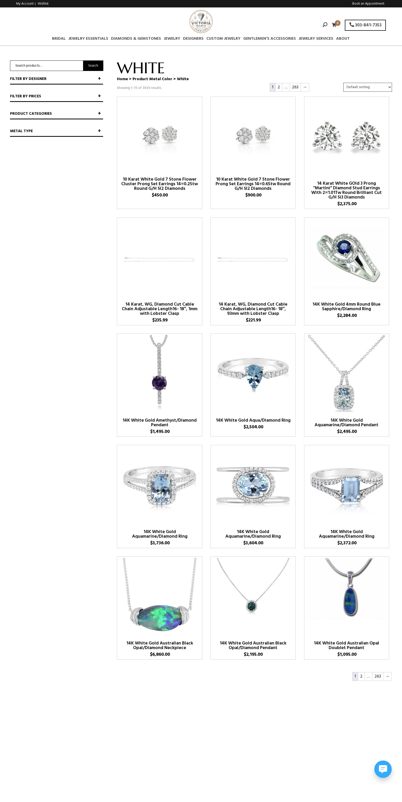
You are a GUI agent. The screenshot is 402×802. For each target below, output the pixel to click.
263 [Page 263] (295, 87)
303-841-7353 (365, 25)
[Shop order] (367, 87)
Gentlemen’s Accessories (269, 39)
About (343, 39)
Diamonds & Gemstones (136, 39)
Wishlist (43, 3)
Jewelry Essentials (88, 39)
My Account (25, 3)
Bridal (59, 39)
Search (93, 65)
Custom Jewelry (223, 39)
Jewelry (172, 39)
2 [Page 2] (279, 87)
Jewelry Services (316, 39)
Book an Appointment (368, 3)
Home (122, 79)
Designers (193, 39)
